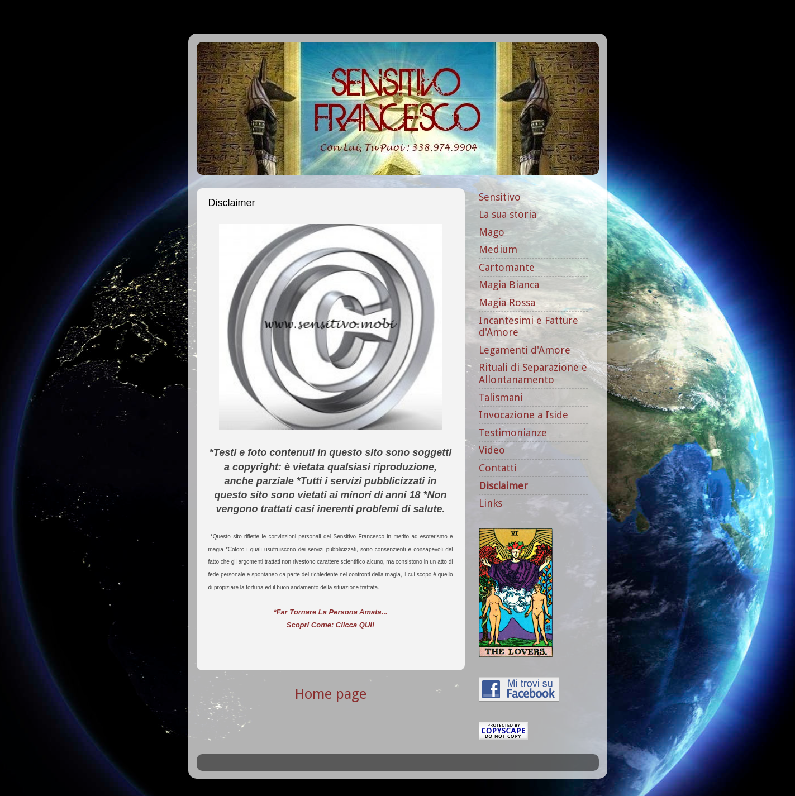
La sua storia (507, 214)
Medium (498, 249)
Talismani (501, 397)
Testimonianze (513, 432)
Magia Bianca (509, 284)
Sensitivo (500, 197)
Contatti (498, 468)
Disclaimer (503, 486)
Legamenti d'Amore (524, 350)
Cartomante (507, 267)
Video (492, 450)
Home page (330, 694)
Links (490, 503)
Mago (491, 232)
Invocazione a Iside (523, 415)
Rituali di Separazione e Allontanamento (533, 373)
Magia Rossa (507, 302)
